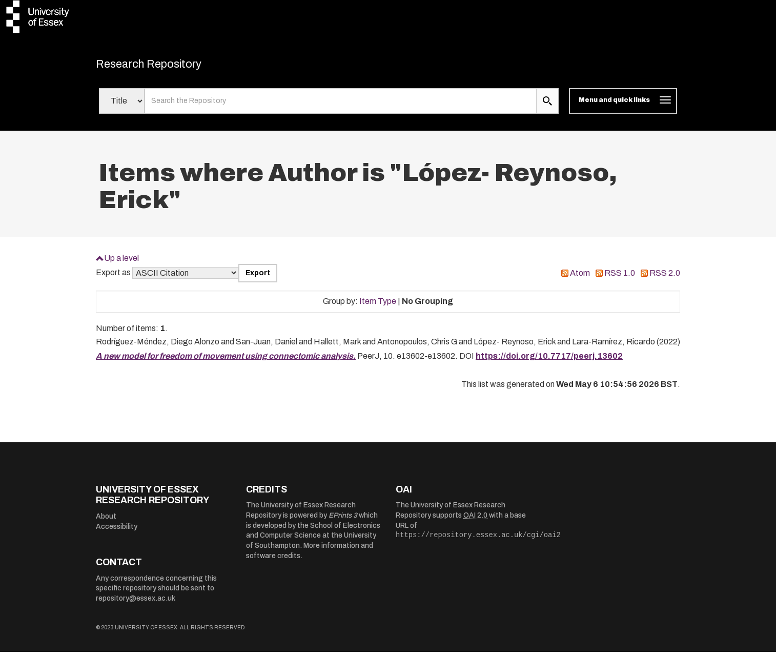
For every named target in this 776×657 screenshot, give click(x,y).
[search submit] (547, 106)
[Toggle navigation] (623, 106)
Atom (580, 278)
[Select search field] (122, 106)
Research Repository (168, 66)
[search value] (341, 106)
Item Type (377, 306)
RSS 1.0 (619, 278)
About (106, 522)
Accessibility (116, 532)
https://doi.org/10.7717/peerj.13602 (549, 361)
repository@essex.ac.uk (135, 604)
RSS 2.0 (664, 278)
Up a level (121, 263)
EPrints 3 (343, 521)
